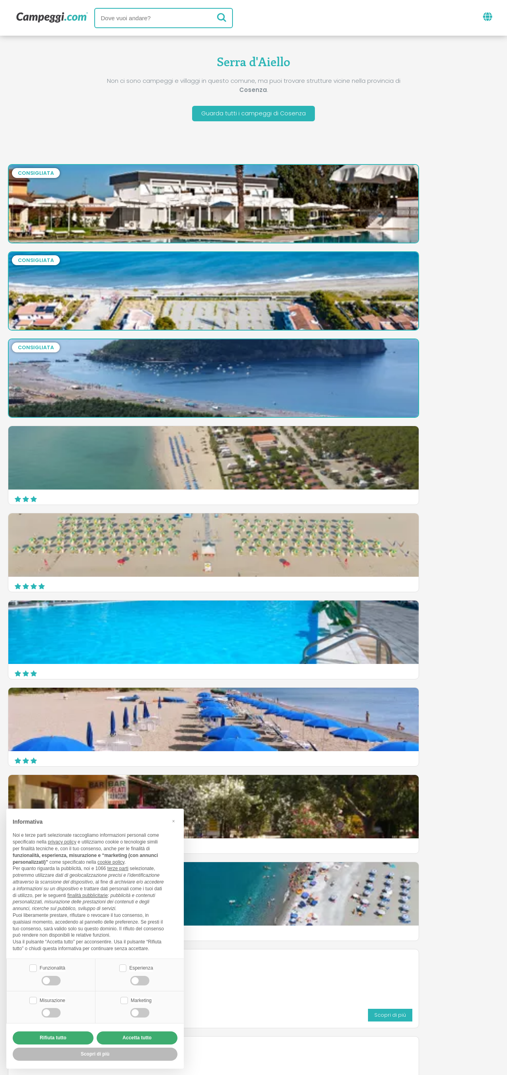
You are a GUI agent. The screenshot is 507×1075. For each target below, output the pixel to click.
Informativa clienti (283, 1023)
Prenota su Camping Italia (321, 1009)
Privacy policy (217, 1023)
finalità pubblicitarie (87, 894)
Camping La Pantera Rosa (309, 621)
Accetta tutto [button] (136, 1038)
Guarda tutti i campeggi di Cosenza (253, 114)
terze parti (117, 867)
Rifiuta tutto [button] (53, 1038)
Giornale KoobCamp (268, 976)
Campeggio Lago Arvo (303, 534)
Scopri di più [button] (95, 1054)
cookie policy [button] (110, 861)
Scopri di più (469, 581)
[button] (173, 820)
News (212, 976)
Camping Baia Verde (47, 621)
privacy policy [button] (62, 841)
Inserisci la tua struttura (226, 1009)
